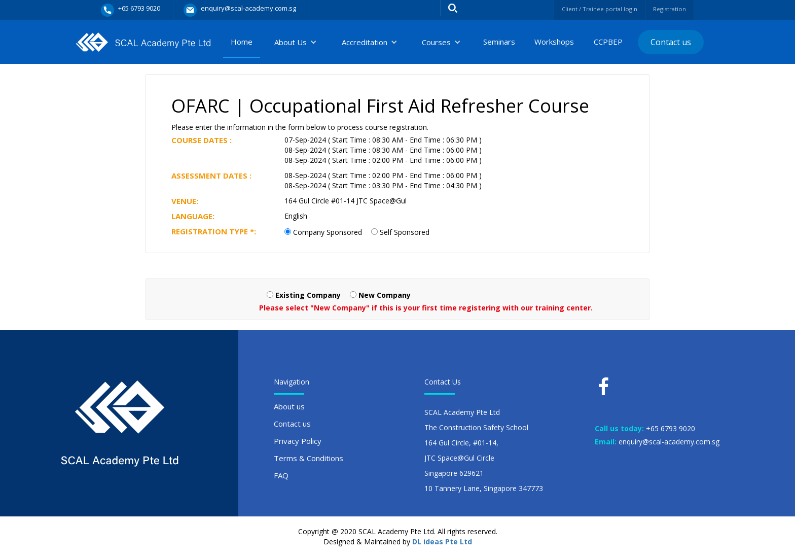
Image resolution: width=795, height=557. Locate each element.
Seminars (499, 42)
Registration (666, 9)
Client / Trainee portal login (586, 9)
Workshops (554, 42)
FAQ (281, 475)
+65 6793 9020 (670, 428)
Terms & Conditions (308, 458)
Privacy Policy (297, 441)
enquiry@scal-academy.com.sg (669, 441)
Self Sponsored (404, 232)
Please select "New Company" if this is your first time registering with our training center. (426, 307)
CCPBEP (608, 42)
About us (289, 406)
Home (241, 42)
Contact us (671, 42)
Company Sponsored (327, 232)
